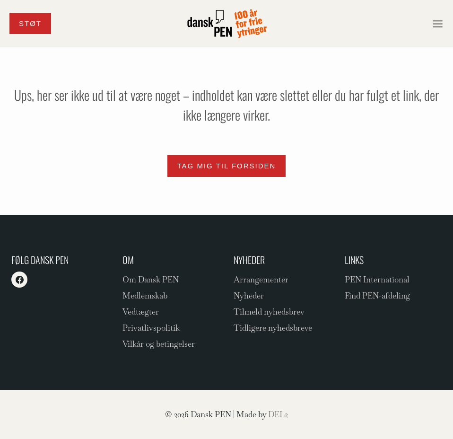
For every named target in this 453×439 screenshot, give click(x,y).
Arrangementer (261, 279)
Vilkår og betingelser (158, 344)
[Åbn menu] (438, 23)
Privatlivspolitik (151, 328)
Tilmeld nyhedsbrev (269, 312)
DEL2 (278, 414)
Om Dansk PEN (150, 279)
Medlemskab (144, 295)
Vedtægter (140, 312)
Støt (30, 23)
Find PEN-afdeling (377, 295)
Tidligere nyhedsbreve (273, 328)
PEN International (377, 279)
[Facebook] (19, 280)
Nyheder (249, 295)
